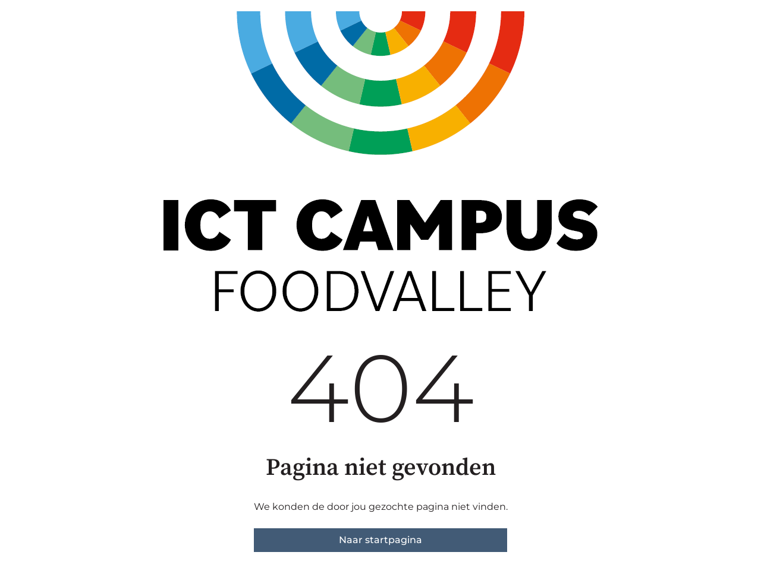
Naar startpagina (380, 539)
